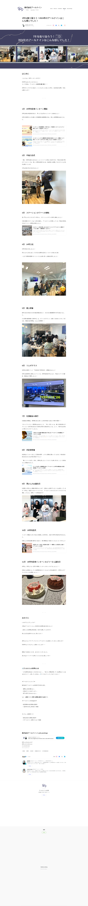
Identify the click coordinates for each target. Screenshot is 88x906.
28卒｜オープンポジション (27, 743)
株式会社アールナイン (33, 7)
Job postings (69, 8)
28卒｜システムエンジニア (27, 742)
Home (51, 8)
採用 (44, 829)
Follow (27, 9)
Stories (64, 8)
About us (55, 8)
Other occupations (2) (26, 747)
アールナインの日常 (44, 790)
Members (60, 8)
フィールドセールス (26, 745)
